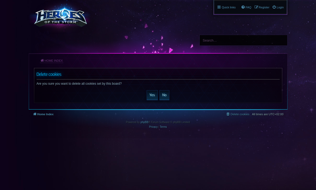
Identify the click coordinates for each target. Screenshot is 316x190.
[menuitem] (278, 7)
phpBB (144, 122)
